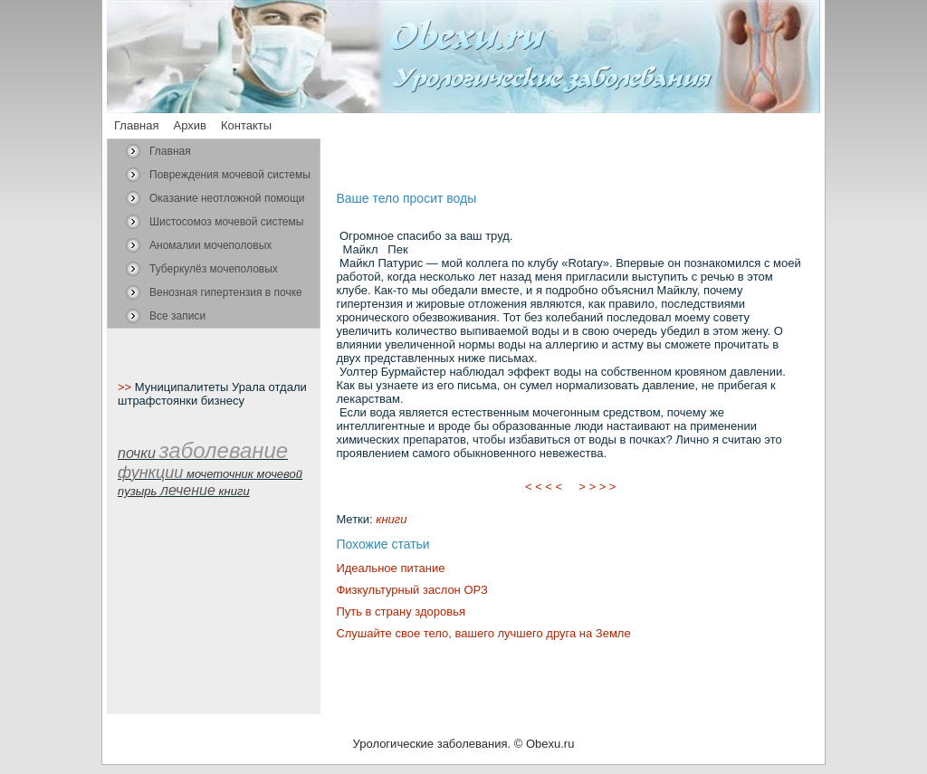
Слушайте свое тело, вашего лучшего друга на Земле (483, 633)
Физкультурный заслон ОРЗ (411, 590)
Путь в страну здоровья (400, 611)
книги (391, 519)
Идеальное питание (390, 568)
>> (126, 387)
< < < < (544, 486)
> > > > (597, 486)
